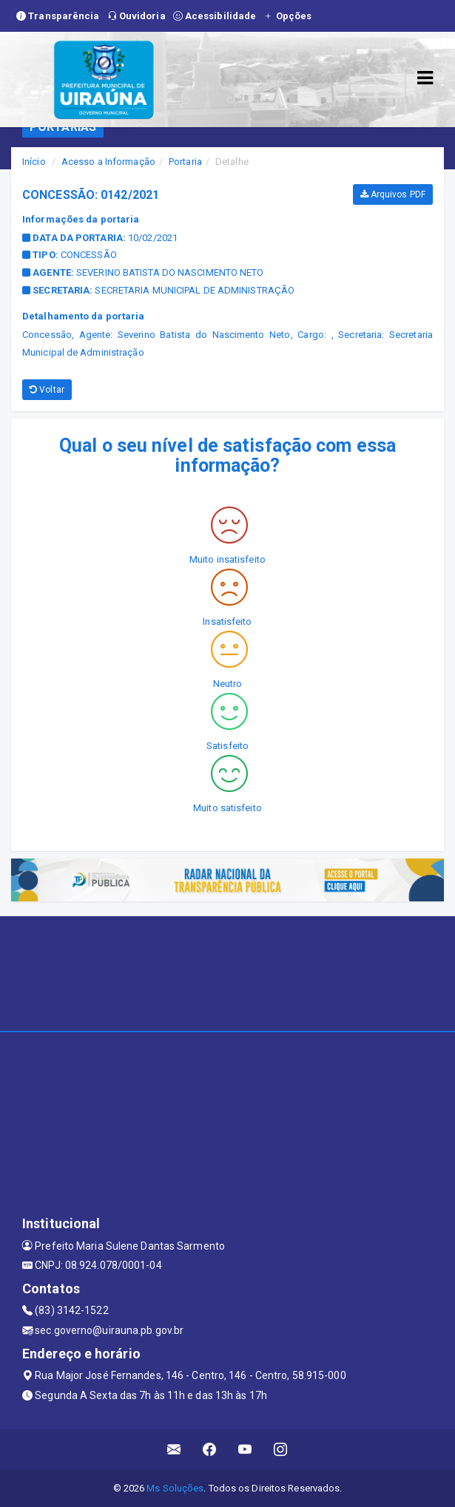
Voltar (47, 390)
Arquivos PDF (392, 194)
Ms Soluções (174, 1488)
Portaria (185, 161)
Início (34, 161)
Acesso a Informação (108, 161)
